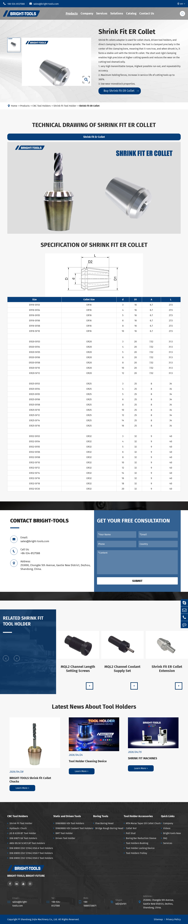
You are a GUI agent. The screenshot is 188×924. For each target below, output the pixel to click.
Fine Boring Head (104, 823)
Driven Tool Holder (65, 838)
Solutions (116, 13)
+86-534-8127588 (14, 3)
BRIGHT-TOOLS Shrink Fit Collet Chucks (30, 779)
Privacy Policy (173, 919)
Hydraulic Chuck (18, 828)
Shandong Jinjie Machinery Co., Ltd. (39, 919)
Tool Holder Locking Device (140, 848)
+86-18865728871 (89, 903)
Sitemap (158, 919)
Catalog (131, 13)
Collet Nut (131, 828)
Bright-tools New (172, 833)
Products (72, 13)
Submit (137, 581)
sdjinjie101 (120, 903)
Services (101, 13)
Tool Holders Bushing (137, 843)
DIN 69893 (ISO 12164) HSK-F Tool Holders (31, 853)
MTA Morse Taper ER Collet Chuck (143, 823)
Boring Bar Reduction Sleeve (141, 838)
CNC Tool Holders (41, 106)
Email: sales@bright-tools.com (34, 539)
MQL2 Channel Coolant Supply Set (122, 671)
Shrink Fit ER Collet (89, 106)
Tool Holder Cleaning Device (88, 761)
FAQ (165, 838)
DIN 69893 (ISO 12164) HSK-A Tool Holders (31, 848)
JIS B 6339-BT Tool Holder (22, 833)
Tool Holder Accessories (138, 816)
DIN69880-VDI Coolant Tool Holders (74, 828)
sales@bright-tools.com (44, 3)
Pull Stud (131, 833)
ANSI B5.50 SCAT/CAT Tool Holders (27, 843)
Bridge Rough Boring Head (109, 828)
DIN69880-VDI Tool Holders (70, 823)
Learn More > (22, 788)
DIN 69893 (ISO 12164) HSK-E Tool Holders (31, 858)
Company (87, 13)
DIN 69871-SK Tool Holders (23, 838)
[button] (6, 661)
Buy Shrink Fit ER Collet (121, 91)
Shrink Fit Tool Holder (64, 106)
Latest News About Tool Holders (94, 706)
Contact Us (146, 13)
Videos (166, 828)
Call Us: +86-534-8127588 (30, 551)
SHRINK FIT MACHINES (142, 758)
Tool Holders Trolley (136, 853)
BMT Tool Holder (64, 833)
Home (14, 106)
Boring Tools (100, 816)
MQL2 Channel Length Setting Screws (78, 671)
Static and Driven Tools (67, 816)
